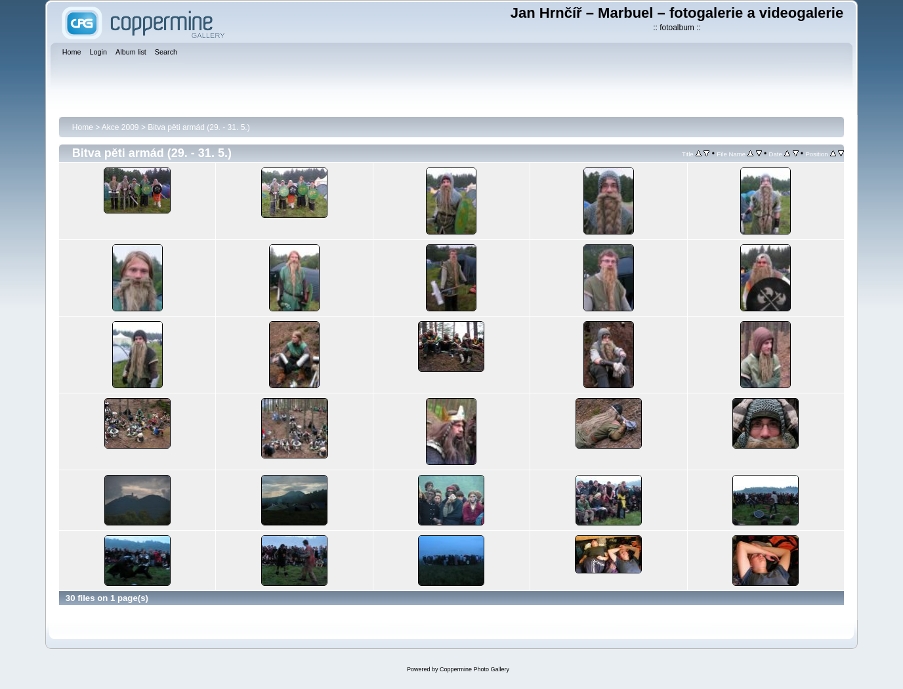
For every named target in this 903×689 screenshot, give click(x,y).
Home (82, 127)
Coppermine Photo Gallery (474, 669)
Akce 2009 (120, 127)
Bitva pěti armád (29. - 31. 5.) (198, 127)
